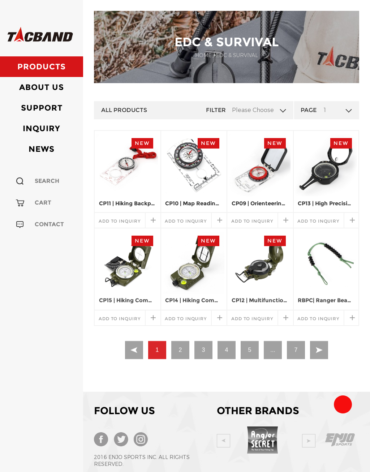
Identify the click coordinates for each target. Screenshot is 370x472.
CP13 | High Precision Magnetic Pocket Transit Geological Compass (326, 203)
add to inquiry (120, 221)
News (42, 149)
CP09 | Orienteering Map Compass (260, 203)
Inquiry (41, 128)
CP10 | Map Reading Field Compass (193, 203)
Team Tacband (343, 404)
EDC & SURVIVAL (237, 55)
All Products (124, 110)
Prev (223, 440)
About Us (41, 87)
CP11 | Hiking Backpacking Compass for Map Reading (127, 203)
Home (203, 55)
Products (41, 67)
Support (42, 108)
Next (315, 440)
